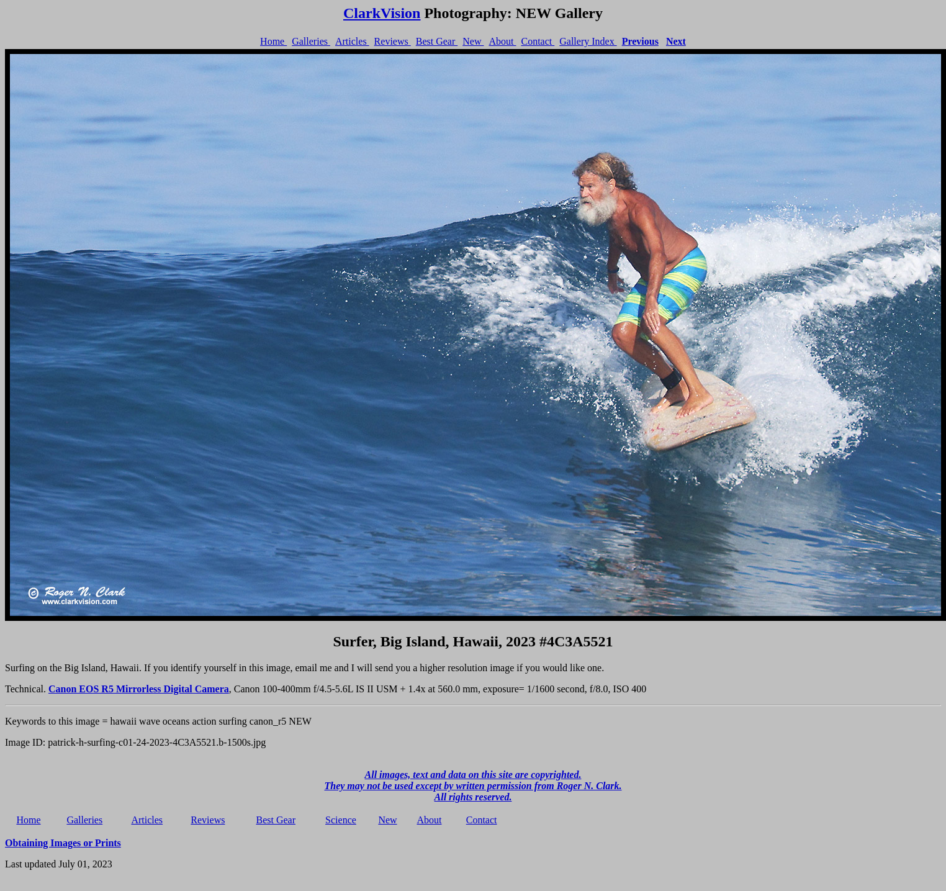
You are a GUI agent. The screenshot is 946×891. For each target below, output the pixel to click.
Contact (537, 41)
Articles (352, 41)
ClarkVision (381, 13)
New (473, 41)
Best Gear (437, 41)
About (502, 41)
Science (340, 820)
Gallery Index (587, 41)
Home (273, 41)
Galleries (311, 41)
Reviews (392, 41)
